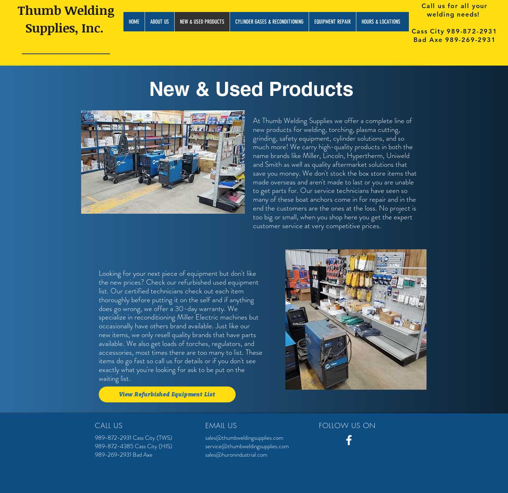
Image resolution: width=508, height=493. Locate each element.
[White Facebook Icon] (349, 440)
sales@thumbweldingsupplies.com (244, 437)
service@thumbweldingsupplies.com (247, 446)
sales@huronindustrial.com (236, 454)
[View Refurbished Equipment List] (167, 394)
